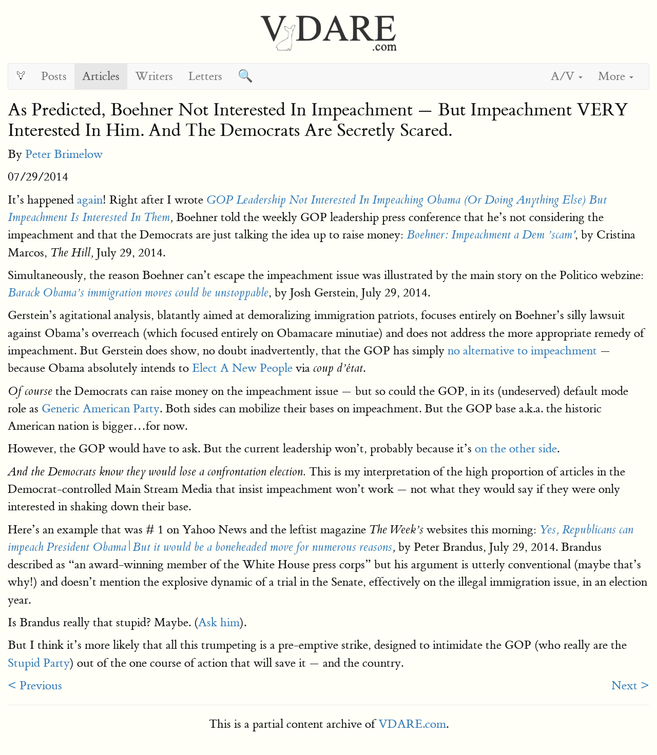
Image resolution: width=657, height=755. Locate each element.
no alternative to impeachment (522, 350)
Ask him (219, 622)
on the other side (516, 448)
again (90, 199)
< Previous (35, 685)
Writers (154, 76)
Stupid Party (39, 662)
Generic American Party (101, 408)
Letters (205, 76)
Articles (101, 76)
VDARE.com (412, 724)
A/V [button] (567, 76)
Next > (630, 685)
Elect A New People (242, 368)
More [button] (615, 76)
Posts (54, 76)
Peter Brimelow (64, 154)
